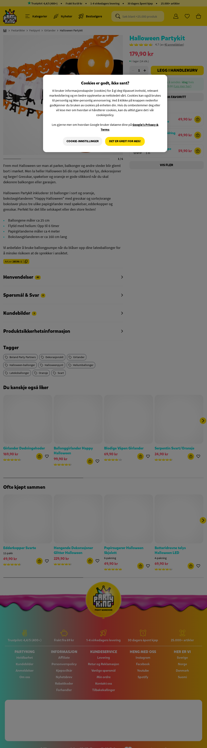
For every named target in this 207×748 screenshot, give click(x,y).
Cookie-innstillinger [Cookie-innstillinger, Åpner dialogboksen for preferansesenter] (83, 141)
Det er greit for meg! (125, 141)
